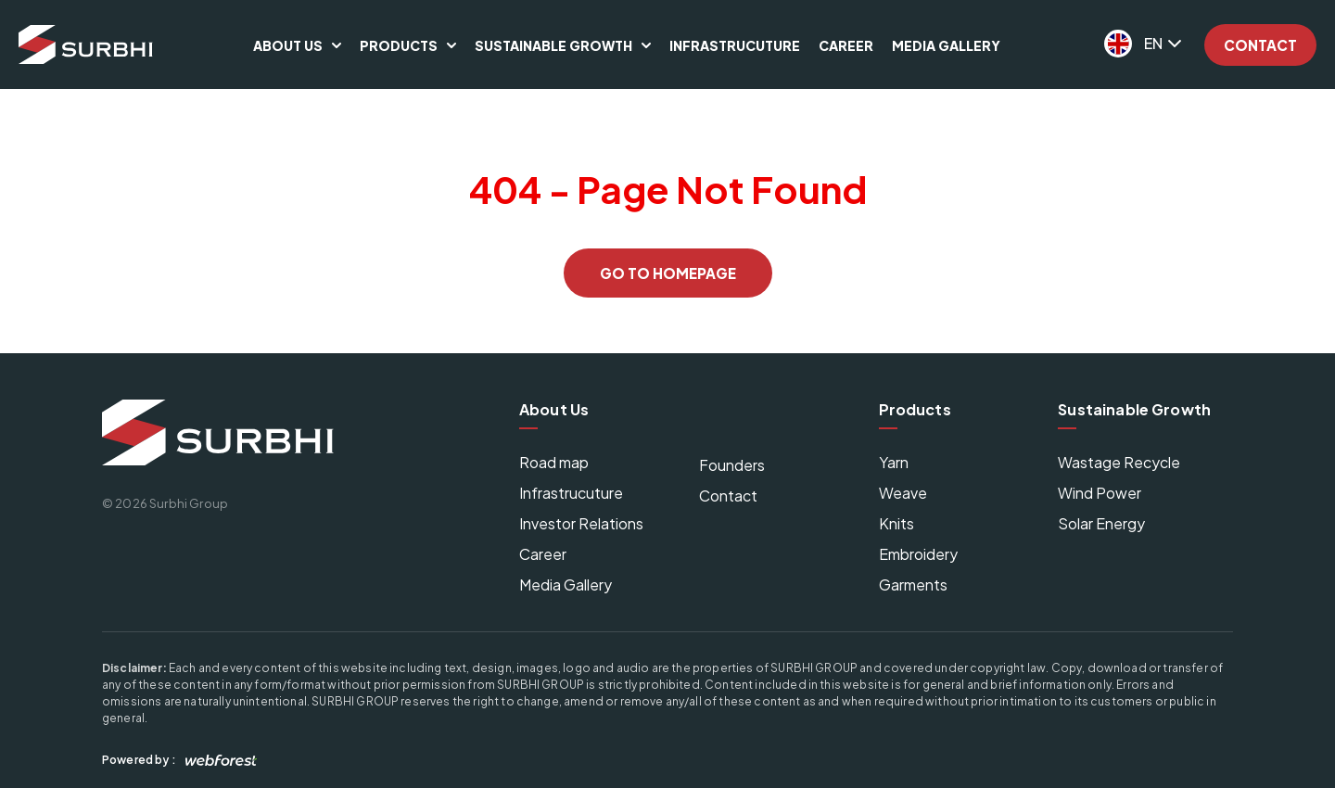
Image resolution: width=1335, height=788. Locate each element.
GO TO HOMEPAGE (668, 273)
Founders (732, 465)
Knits (896, 523)
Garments (913, 584)
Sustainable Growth (553, 45)
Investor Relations (581, 523)
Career (846, 45)
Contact (1260, 45)
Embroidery (918, 554)
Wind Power (1099, 492)
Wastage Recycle (1119, 462)
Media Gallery (946, 45)
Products (399, 45)
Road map (554, 462)
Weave (903, 492)
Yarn (894, 462)
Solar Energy (1101, 523)
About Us (288, 45)
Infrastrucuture (734, 45)
